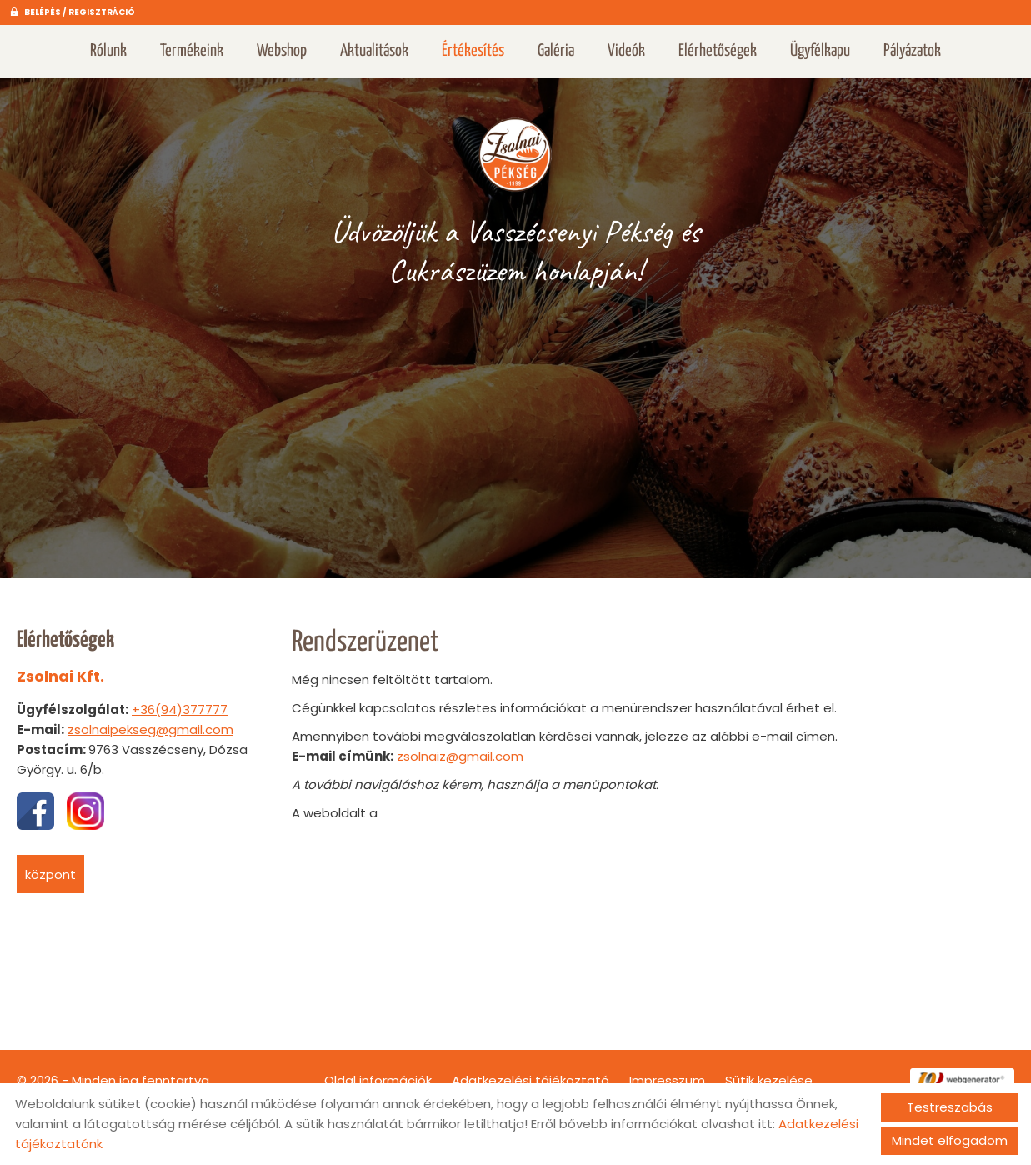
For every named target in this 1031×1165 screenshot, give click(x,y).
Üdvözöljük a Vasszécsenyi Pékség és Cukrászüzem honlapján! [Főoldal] (515, 242)
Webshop (282, 51)
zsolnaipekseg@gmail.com (150, 721)
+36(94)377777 (180, 701)
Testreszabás (950, 1107)
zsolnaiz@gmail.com (460, 748)
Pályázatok (912, 51)
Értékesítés (473, 51)
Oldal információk (378, 1072)
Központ (50, 866)
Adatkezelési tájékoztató (530, 1072)
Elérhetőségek (717, 51)
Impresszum (667, 1072)
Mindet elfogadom (950, 1140)
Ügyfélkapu (820, 51)
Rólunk (108, 51)
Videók (626, 51)
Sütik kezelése (769, 1072)
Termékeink (191, 51)
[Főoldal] (516, 145)
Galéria (556, 51)
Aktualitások (374, 51)
